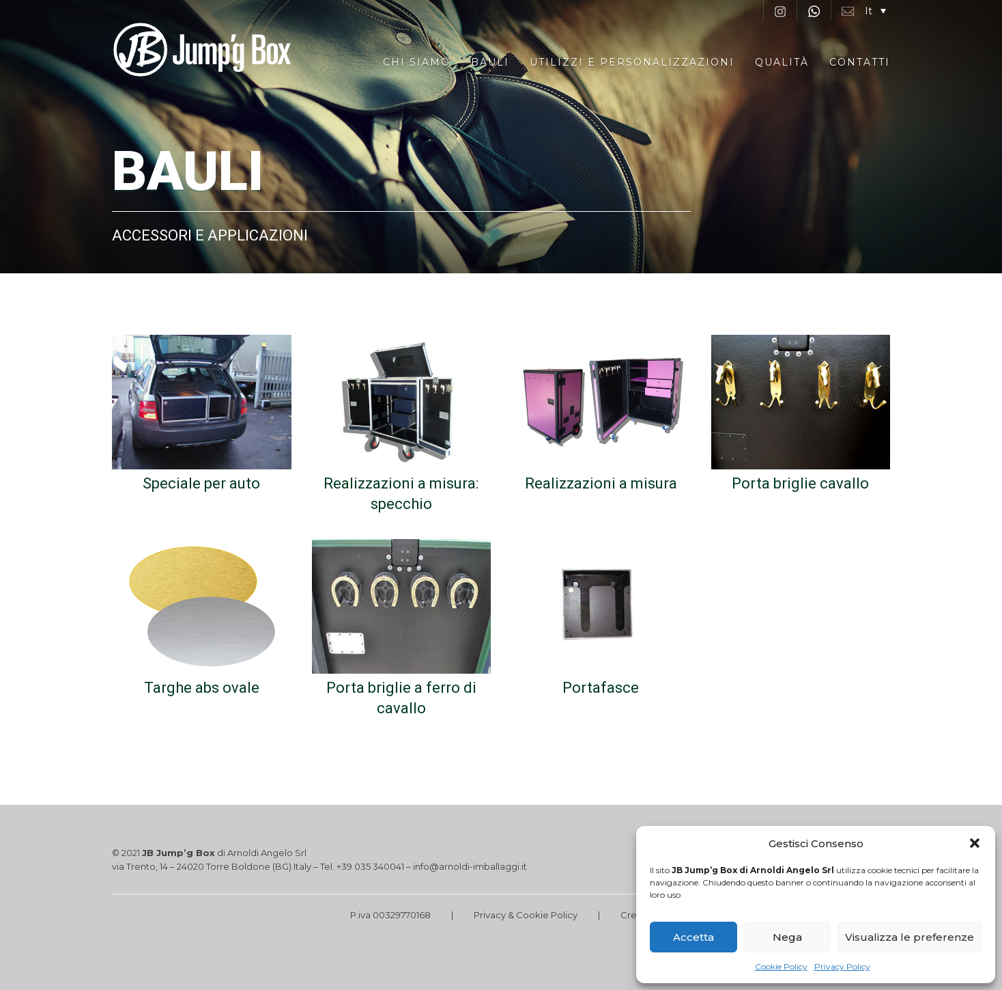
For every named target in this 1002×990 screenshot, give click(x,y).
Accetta (693, 937)
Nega (787, 937)
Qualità (782, 62)
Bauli (490, 62)
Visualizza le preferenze (909, 937)
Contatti (859, 62)
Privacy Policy (842, 966)
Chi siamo (416, 62)
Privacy (490, 914)
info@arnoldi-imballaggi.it (470, 866)
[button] (975, 843)
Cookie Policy (781, 966)
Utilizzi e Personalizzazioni (632, 62)
